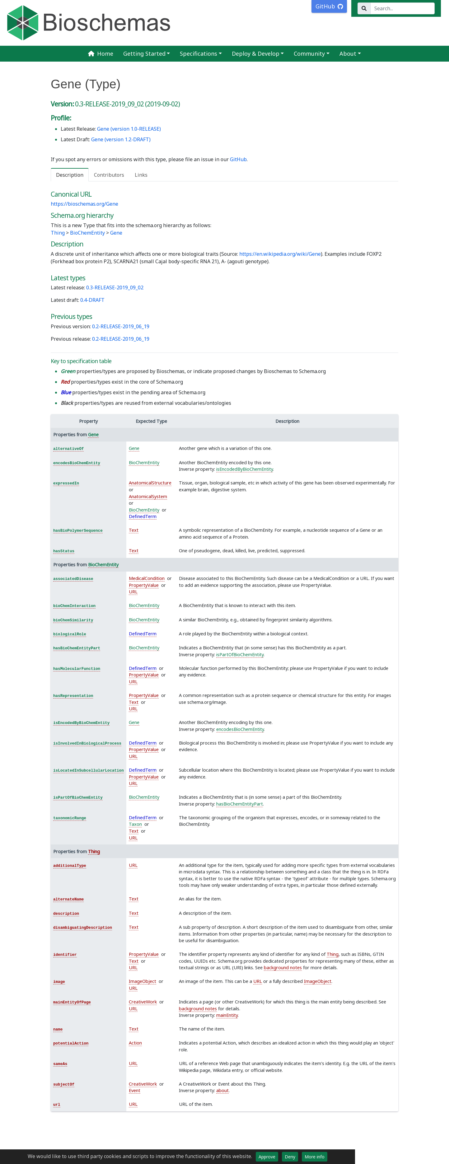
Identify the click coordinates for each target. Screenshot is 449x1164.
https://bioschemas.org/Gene (84, 203)
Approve (267, 1157)
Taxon (135, 824)
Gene (116, 232)
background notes (283, 967)
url (56, 1105)
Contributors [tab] (109, 174)
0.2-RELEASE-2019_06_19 (120, 326)
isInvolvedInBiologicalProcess (87, 743)
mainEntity (227, 1015)
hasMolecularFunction (76, 669)
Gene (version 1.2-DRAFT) (121, 139)
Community (309, 53)
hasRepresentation (73, 696)
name (58, 1029)
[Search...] (402, 8)
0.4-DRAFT (92, 300)
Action (135, 1043)
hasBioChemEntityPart (76, 648)
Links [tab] (141, 174)
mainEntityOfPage (72, 1002)
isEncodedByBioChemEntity (244, 469)
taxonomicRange (69, 818)
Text (133, 530)
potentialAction (70, 1043)
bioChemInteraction (74, 606)
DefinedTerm (143, 516)
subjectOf (63, 1084)
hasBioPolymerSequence (78, 531)
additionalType (69, 866)
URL (133, 592)
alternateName (68, 899)
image (59, 982)
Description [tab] (69, 174)
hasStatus (63, 551)
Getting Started (144, 53)
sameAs (60, 1064)
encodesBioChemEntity (76, 463)
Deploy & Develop (255, 53)
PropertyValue (144, 585)
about (222, 1090)
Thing (58, 232)
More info (315, 1157)
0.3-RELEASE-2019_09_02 (114, 287)
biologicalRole (69, 634)
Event (134, 1090)
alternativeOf (68, 449)
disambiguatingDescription (82, 928)
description (66, 914)
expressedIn (66, 483)
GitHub (238, 159)
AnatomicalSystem (148, 496)
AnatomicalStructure (150, 483)
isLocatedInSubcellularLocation (88, 771)
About (347, 53)
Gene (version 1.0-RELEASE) (129, 128)
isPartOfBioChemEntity (240, 654)
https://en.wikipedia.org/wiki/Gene (280, 253)
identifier (65, 955)
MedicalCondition (147, 578)
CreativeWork (143, 1002)
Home (100, 53)
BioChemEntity (87, 232)
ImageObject (142, 981)
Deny (290, 1157)
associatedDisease (73, 579)
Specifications (198, 53)
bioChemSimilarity (73, 620)
